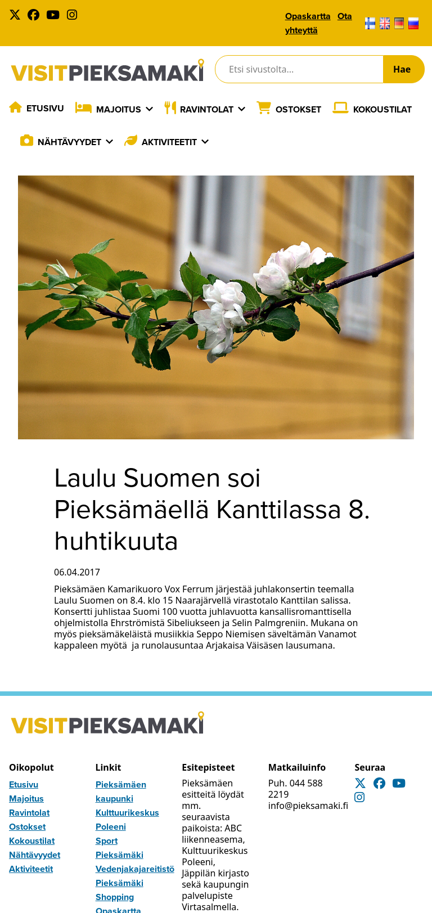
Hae (402, 69)
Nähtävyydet (69, 142)
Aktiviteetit (169, 142)
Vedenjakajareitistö (135, 868)
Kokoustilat (382, 109)
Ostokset (298, 109)
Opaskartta (308, 16)
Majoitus (118, 109)
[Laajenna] (149, 109)
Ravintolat (206, 109)
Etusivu (45, 108)
